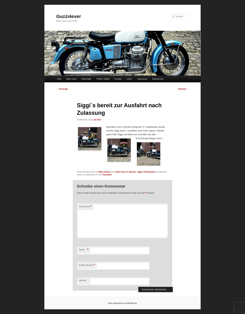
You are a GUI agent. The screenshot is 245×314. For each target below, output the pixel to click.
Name (83, 249)
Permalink (107, 175)
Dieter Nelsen (104, 172)
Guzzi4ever (68, 16)
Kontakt (118, 79)
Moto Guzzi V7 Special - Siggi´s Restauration (136, 172)
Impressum (142, 79)
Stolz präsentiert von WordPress (122, 303)
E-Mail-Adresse (87, 265)
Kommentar (85, 206)
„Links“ (129, 79)
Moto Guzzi (71, 79)
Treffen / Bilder (103, 79)
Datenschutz (157, 79)
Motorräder (86, 79)
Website (82, 280)
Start (59, 79)
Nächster (183, 89)
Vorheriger (62, 89)
